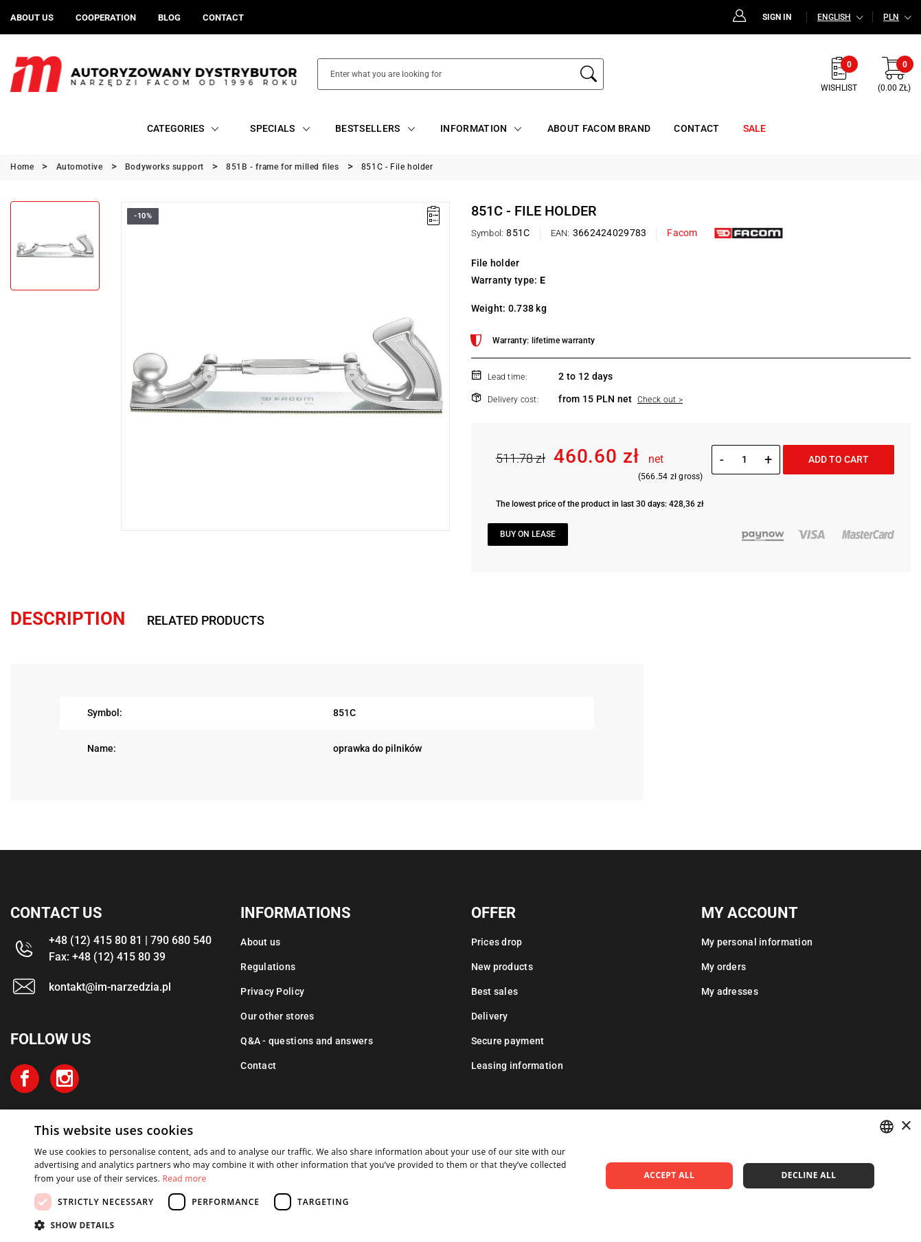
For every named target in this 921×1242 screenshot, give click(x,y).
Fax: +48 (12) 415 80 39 (107, 956)
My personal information (756, 941)
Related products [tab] (205, 620)
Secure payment (508, 1040)
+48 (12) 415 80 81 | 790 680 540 (130, 940)
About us (260, 941)
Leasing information (517, 1065)
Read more (185, 1178)
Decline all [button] (809, 1175)
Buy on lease (528, 534)
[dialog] (460, 1175)
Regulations (267, 966)
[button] (309, 1225)
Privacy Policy (272, 991)
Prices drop (497, 941)
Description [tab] (67, 618)
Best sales (495, 991)
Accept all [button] (669, 1175)
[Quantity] (744, 459)
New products (502, 966)
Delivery (489, 1016)
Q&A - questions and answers (306, 1040)
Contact (258, 1065)
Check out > (660, 399)
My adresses (729, 991)
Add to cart (838, 459)
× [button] (905, 1126)
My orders (724, 966)
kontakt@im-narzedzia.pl (110, 986)
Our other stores (277, 1016)
